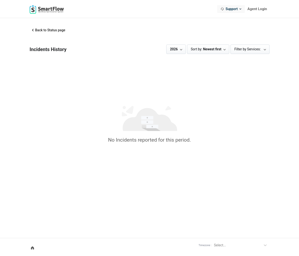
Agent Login (257, 9)
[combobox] (231, 9)
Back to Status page (50, 30)
